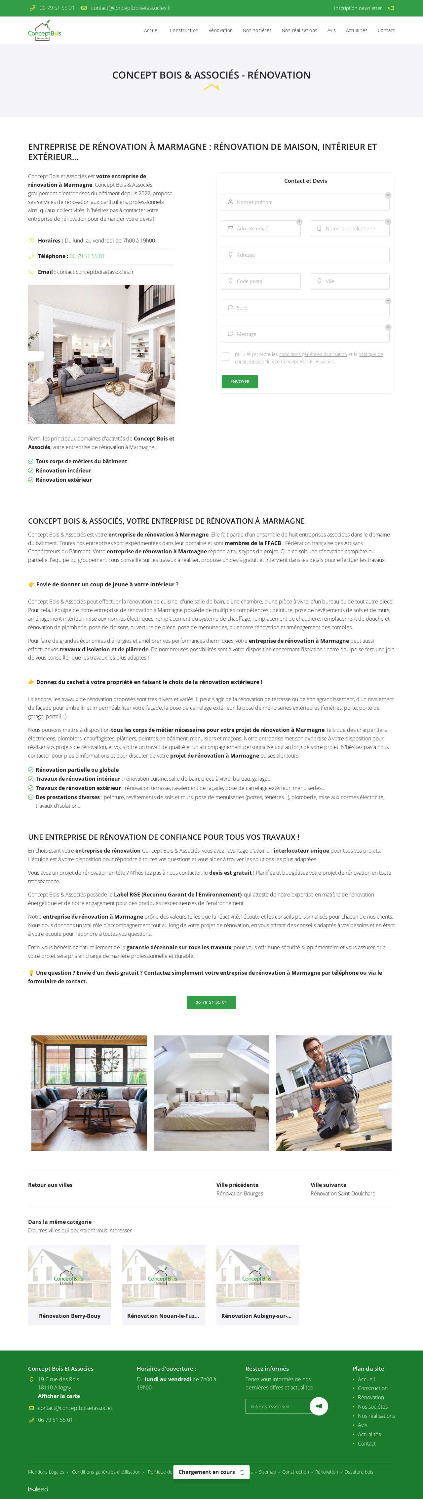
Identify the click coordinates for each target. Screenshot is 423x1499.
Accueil (152, 30)
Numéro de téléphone (345, 228)
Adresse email (247, 228)
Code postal (245, 281)
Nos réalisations (300, 30)
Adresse (241, 255)
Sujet (237, 308)
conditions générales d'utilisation (313, 354)
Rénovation (221, 30)
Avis (331, 30)
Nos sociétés (257, 30)
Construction (184, 30)
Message (241, 334)
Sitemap (267, 1472)
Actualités (357, 30)
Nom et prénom (250, 202)
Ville (325, 281)
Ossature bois (358, 1472)
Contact (386, 30)
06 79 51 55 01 (87, 256)
